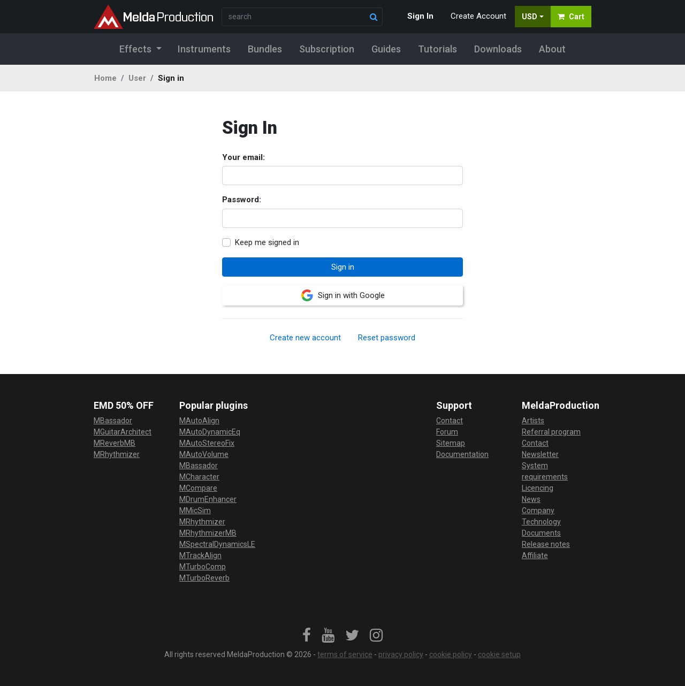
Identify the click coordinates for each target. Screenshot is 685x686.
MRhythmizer (117, 454)
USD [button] (529, 16)
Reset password (386, 337)
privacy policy (400, 654)
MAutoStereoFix (206, 443)
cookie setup (499, 654)
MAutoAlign (199, 420)
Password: (241, 199)
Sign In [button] (420, 16)
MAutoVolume (204, 454)
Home (105, 78)
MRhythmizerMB (208, 533)
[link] (306, 635)
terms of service (344, 654)
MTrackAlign (200, 555)
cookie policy (450, 654)
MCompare (198, 488)
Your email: (243, 157)
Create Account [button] (478, 16)
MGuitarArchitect (122, 432)
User (137, 78)
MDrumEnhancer (208, 499)
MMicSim (195, 510)
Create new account (305, 337)
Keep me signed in (267, 242)
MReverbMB (114, 443)
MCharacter (199, 476)
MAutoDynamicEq (209, 432)
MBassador (113, 420)
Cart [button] (571, 16)
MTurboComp (202, 566)
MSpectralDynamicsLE (217, 544)
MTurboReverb (204, 578)
